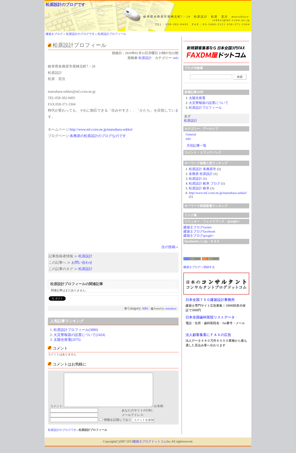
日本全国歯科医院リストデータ (210, 317)
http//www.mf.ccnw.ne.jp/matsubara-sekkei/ (218, 193)
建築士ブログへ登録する (199, 267)
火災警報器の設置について (208, 103)
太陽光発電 (197, 98)
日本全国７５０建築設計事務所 (210, 300)
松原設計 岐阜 (199, 188)
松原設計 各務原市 (202, 169)
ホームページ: (59, 129)
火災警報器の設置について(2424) (79, 335)
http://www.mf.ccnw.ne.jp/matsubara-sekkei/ (101, 129)
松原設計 (145, 58)
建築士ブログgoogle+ (198, 235)
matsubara (170, 308)
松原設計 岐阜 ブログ (204, 183)
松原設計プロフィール (205, 107)
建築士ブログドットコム (150, 448)
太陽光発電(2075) (67, 339)
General (191, 134)
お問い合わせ (81, 262)
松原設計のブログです (65, 4)
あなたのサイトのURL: (137, 417)
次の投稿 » (169, 247)
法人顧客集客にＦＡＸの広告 (208, 335)
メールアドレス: (133, 421)
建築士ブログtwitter (197, 227)
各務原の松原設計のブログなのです (98, 136)
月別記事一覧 (196, 145)
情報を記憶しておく (118, 426)
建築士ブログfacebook (199, 231)
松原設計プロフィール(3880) (76, 330)
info (176, 58)
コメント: (56, 412)
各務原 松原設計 (201, 174)
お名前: (159, 412)
